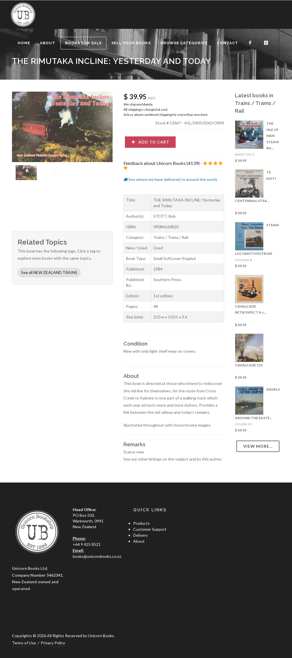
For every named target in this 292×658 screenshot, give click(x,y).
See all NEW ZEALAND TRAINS (49, 272)
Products (141, 523)
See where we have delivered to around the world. (170, 179)
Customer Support (150, 529)
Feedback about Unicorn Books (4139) (161, 163)
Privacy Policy (53, 642)
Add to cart (150, 142)
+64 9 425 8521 (87, 544)
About (139, 541)
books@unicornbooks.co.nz (97, 556)
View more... (258, 446)
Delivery (140, 535)
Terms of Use (24, 642)
